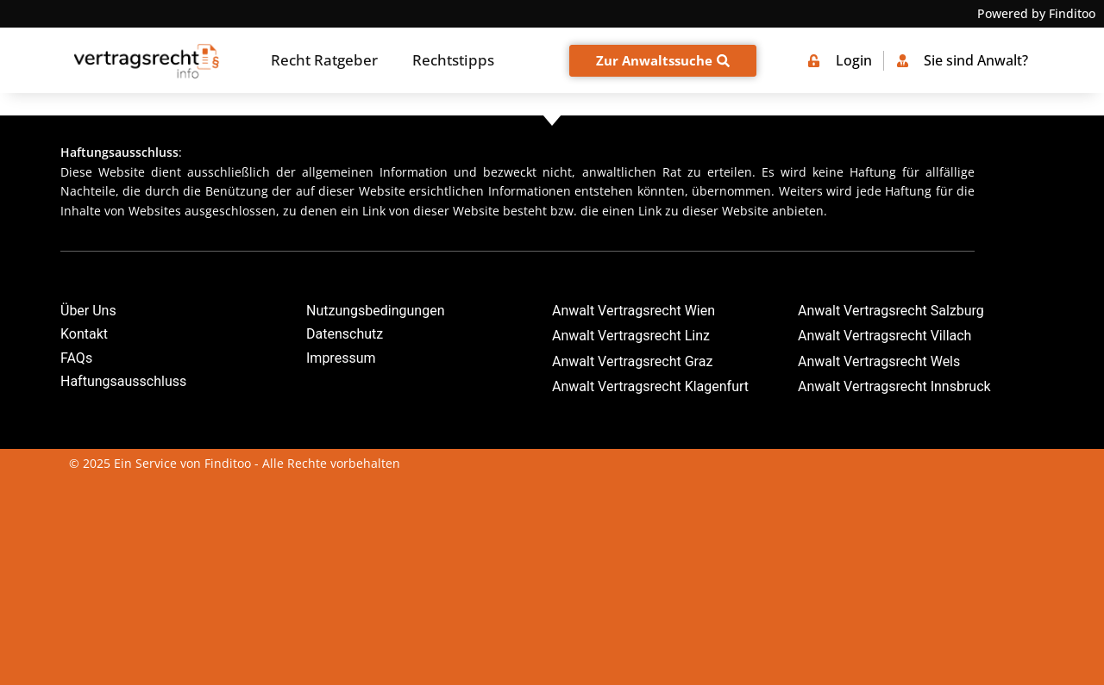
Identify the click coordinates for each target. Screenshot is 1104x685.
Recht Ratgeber (324, 60)
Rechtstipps (453, 60)
